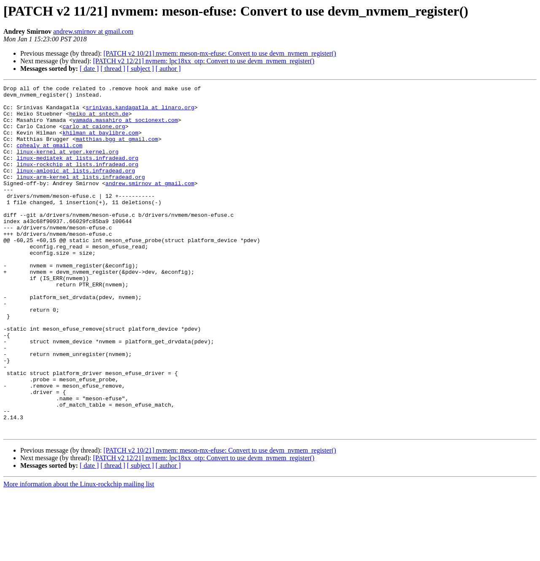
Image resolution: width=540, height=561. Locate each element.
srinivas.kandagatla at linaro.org (140, 112)
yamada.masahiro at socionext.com (125, 127)
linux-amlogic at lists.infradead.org (75, 188)
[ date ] (89, 68)
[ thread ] (112, 68)
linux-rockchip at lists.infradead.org (77, 180)
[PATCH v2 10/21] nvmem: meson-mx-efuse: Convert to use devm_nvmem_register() (219, 53)
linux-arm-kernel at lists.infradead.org (80, 196)
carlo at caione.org (93, 135)
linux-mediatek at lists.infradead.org (77, 173)
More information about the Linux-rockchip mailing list (78, 553)
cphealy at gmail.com (49, 158)
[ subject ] (140, 68)
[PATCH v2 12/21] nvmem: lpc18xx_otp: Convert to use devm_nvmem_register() (203, 61)
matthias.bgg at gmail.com (117, 150)
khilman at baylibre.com (100, 142)
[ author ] (168, 68)
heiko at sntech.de (98, 120)
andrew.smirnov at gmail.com (93, 31)
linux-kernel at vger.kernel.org (67, 165)
